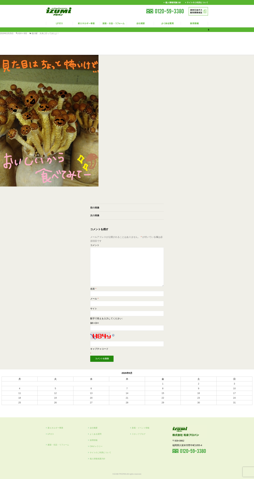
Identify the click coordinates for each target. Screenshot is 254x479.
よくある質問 (95, 434)
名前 (93, 288)
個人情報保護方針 (97, 459)
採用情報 (94, 440)
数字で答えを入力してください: (106, 318)
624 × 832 (22, 33)
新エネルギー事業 (55, 428)
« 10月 (5, 406)
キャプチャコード (99, 349)
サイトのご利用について (100, 452)
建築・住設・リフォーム (58, 445)
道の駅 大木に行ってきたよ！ (45, 33)
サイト (93, 308)
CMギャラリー (96, 446)
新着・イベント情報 (140, 428)
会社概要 (94, 428)
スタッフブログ (138, 434)
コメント (94, 245)
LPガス (51, 434)
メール (94, 298)
